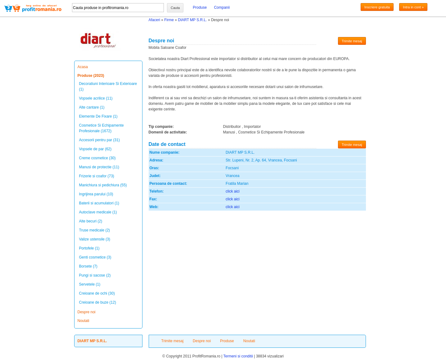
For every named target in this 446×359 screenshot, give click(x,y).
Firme (169, 20)
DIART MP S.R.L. (192, 20)
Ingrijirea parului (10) (96, 194)
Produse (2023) (91, 75)
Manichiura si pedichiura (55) (103, 185)
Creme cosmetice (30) (97, 158)
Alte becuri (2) (90, 221)
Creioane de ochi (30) (97, 293)
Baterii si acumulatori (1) (99, 203)
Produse (200, 7)
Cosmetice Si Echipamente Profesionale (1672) (101, 128)
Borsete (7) (88, 266)
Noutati (83, 321)
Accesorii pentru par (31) (99, 140)
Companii (222, 7)
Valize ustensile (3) (94, 239)
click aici (233, 191)
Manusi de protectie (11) (99, 167)
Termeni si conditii (238, 356)
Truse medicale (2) (94, 230)
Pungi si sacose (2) (95, 275)
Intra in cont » (413, 7)
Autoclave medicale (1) (98, 212)
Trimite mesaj (352, 41)
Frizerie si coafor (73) (96, 176)
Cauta (175, 8)
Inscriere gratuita (377, 7)
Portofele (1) (89, 248)
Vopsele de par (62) (95, 149)
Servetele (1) (90, 284)
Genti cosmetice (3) (95, 257)
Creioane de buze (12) (97, 302)
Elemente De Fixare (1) (98, 116)
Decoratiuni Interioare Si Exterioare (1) (108, 86)
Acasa (83, 67)
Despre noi (87, 312)
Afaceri (154, 20)
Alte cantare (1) (92, 107)
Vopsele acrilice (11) (96, 98)
